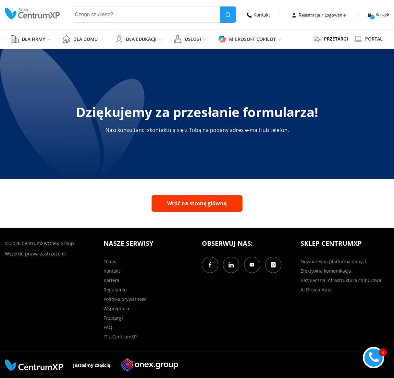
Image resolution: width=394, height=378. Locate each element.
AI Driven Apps (317, 290)
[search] (228, 14)
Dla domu (85, 39)
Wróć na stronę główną (197, 203)
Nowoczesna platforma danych (334, 261)
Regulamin (115, 290)
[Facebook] (210, 265)
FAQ (108, 327)
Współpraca (116, 308)
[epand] (48, 39)
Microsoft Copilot (252, 39)
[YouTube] (252, 265)
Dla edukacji (141, 39)
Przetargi (113, 318)
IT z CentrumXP (120, 337)
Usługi (193, 39)
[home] (32, 13)
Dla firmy (33, 39)
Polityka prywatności (126, 299)
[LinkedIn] (231, 265)
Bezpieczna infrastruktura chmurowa (341, 280)
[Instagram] (273, 265)
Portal (368, 39)
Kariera (111, 280)
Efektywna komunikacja (326, 271)
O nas (110, 261)
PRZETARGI (330, 38)
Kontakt (258, 15)
